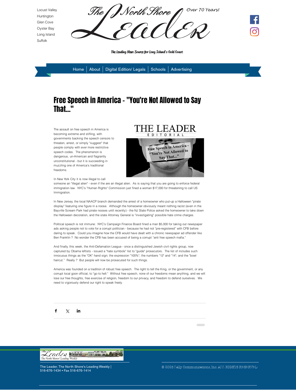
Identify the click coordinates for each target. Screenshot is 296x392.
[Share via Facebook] (56, 311)
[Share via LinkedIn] (78, 311)
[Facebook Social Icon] (254, 19)
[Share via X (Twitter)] (67, 311)
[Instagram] (254, 31)
